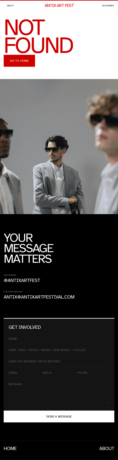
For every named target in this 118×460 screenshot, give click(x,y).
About (106, 448)
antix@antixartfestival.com (39, 297)
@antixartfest (22, 280)
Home (10, 448)
